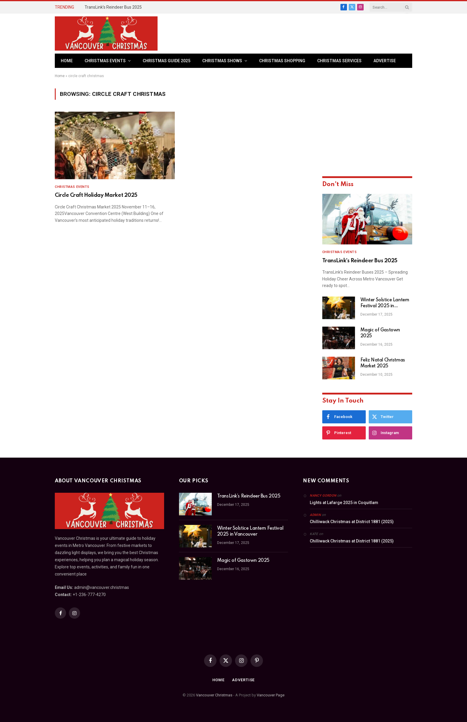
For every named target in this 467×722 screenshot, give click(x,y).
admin (315, 515)
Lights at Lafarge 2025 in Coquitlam (344, 502)
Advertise (384, 60)
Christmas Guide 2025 (166, 60)
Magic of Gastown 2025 (380, 333)
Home (67, 60)
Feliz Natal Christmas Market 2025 (382, 363)
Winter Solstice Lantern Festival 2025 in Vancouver (384, 303)
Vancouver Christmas (214, 695)
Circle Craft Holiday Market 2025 (96, 195)
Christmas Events (105, 60)
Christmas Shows (222, 60)
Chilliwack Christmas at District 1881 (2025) (352, 521)
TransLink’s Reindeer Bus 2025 (113, 7)
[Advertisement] (303, 32)
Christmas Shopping (282, 60)
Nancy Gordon (323, 496)
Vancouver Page (270, 695)
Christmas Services (339, 60)
